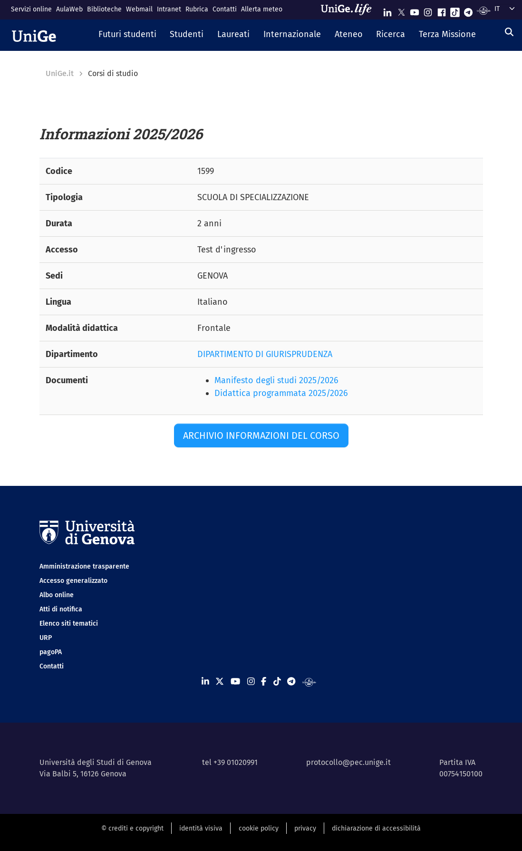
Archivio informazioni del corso (261, 435)
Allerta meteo (261, 9)
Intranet (169, 9)
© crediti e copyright (132, 828)
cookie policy (259, 828)
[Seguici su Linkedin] (387, 10)
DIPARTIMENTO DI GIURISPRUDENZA (264, 354)
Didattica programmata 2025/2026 (281, 393)
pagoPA (50, 652)
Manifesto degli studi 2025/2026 (276, 380)
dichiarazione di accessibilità (376, 828)
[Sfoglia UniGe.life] (349, 9)
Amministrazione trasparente (84, 566)
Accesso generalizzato (73, 581)
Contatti (225, 9)
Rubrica (196, 9)
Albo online (56, 595)
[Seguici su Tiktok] (455, 10)
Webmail (139, 9)
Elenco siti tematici (68, 623)
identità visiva (200, 828)
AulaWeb (69, 9)
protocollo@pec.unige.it (348, 762)
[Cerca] (509, 32)
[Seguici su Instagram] (428, 10)
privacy (305, 828)
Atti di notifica (60, 609)
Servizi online (31, 9)
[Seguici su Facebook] (441, 10)
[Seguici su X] (401, 10)
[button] (127, 35)
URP (45, 638)
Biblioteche (104, 9)
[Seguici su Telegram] (468, 10)
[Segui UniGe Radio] (484, 10)
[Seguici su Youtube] (414, 10)
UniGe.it (60, 73)
